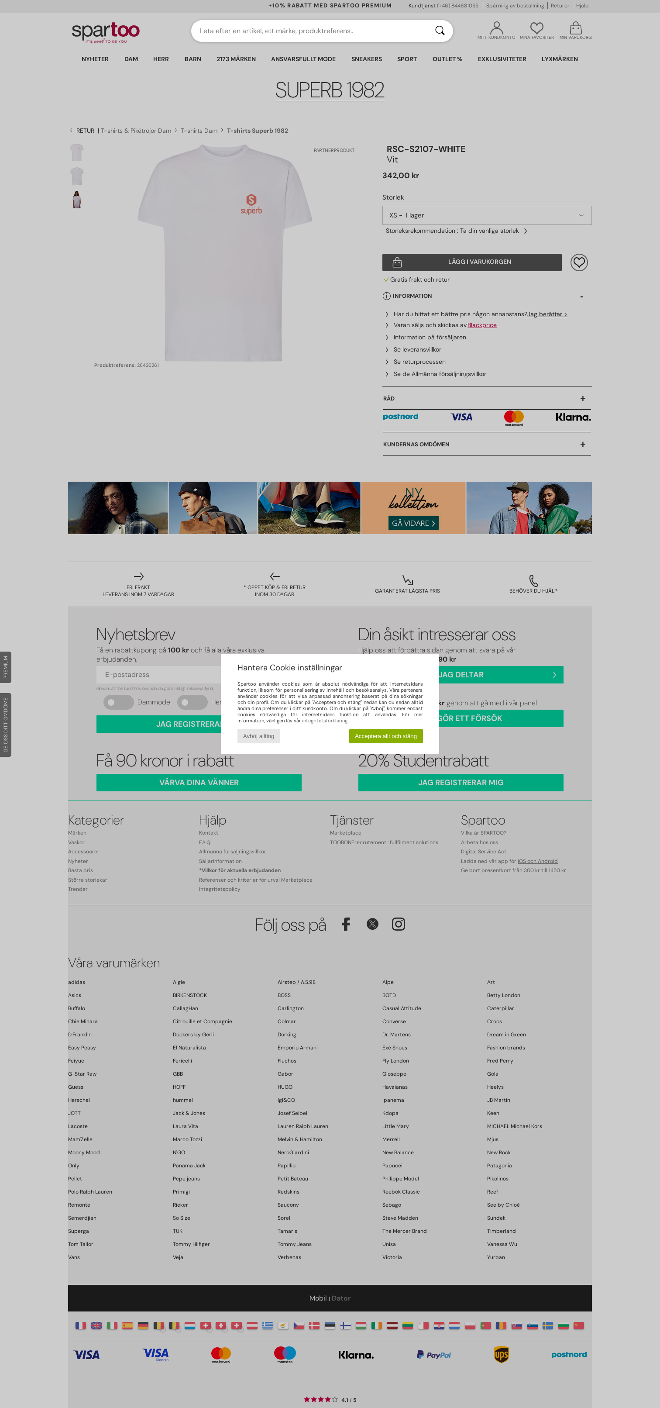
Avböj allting (259, 736)
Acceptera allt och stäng (386, 736)
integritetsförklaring (324, 721)
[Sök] (440, 31)
